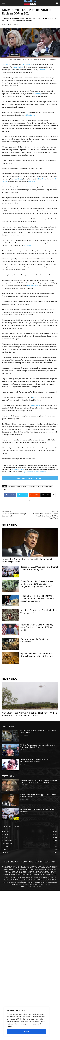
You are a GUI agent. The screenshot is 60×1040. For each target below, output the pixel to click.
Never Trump (37, 94)
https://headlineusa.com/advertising (34, 472)
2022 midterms (30, 115)
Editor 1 (10, 24)
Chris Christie (18, 179)
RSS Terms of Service (17, 469)
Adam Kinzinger (18, 67)
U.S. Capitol (27, 245)
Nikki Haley (31, 182)
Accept (26, 1031)
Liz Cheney (42, 70)
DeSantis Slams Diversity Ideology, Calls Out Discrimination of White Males (36, 627)
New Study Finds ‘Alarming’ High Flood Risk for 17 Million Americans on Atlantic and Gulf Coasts (29, 714)
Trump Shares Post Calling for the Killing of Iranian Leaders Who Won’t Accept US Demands (37, 598)
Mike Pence (42, 179)
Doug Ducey (36, 397)
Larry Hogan (26, 64)
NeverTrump (48, 486)
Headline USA (7, 64)
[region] (26, 1021)
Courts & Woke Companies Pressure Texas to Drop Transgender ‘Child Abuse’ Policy (45, 516)
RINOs (4, 489)
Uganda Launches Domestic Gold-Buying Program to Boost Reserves (36, 654)
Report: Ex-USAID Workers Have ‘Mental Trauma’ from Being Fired (39, 568)
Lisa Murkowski (35, 405)
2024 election (11, 486)
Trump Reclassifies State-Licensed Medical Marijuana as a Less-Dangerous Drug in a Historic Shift (36, 584)
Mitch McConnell (32, 285)
